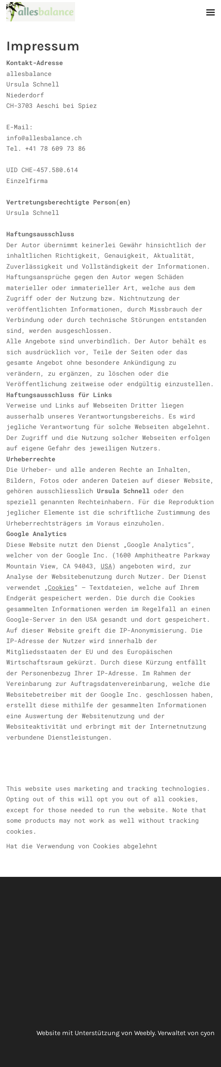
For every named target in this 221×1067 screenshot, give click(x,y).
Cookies (61, 587)
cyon (207, 1033)
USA (106, 566)
